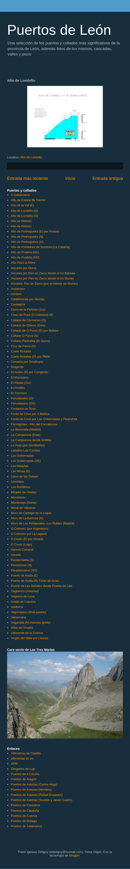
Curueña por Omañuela (27, 361)
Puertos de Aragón (23, 779)
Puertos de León (59, 30)
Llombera (17, 481)
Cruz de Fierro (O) (23, 346)
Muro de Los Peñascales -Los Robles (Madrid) (42, 523)
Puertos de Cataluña (25, 810)
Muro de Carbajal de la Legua (31, 513)
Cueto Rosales (21, 351)
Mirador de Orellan (23, 492)
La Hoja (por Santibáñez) (28, 445)
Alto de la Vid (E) (22, 205)
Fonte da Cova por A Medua (30, 414)
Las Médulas (19, 466)
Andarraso (18, 289)
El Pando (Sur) (21, 382)
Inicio (70, 178)
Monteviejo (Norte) (23, 502)
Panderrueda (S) (22, 560)
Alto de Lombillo (31, 157)
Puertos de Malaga (24, 821)
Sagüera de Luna (23, 596)
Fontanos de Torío (23, 408)
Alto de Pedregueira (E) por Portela (35, 231)
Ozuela (16, 555)
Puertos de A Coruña (25, 774)
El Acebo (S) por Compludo (29, 372)
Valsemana (18, 617)
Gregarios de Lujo (23, 769)
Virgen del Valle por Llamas (29, 638)
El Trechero (18, 393)
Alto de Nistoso (21, 221)
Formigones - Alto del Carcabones (34, 424)
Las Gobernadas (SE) (26, 461)
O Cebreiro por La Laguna (29, 534)
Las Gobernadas (22, 455)
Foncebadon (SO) (23, 403)
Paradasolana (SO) (24, 570)
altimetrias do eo (22, 758)
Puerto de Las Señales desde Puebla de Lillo (41, 586)
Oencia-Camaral (22, 549)
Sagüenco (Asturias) (25, 591)
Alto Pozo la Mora (23, 262)
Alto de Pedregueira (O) (27, 242)
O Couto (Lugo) (21, 544)
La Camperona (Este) (25, 435)
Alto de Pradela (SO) (25, 257)
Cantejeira (18, 304)
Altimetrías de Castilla (26, 753)
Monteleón (18, 497)
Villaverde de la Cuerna (27, 633)
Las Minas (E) (20, 471)
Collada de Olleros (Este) (28, 325)
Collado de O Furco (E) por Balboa (34, 330)
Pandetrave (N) (21, 565)
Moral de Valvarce (23, 508)
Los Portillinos (20, 487)
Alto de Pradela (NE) (25, 252)
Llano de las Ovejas (24, 476)
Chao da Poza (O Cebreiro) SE (32, 314)
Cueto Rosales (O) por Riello (30, 356)
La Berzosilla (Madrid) (26, 429)
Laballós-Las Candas (25, 450)
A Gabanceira (20, 195)
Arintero (16, 294)
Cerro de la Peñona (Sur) (28, 309)
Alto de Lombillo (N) (24, 210)
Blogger (74, 855)
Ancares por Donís (23, 268)
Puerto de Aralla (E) (24, 575)
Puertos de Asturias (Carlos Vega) (34, 784)
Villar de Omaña (22, 627)
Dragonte (17, 367)
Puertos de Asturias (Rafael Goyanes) (36, 795)
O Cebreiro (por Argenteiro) (29, 528)
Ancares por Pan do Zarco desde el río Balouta (43, 273)
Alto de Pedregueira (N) (27, 236)
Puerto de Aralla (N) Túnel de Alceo (35, 580)
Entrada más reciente (27, 178)
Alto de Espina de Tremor (28, 200)
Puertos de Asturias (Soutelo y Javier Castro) (41, 800)
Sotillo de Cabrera (23, 601)
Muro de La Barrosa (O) (27, 518)
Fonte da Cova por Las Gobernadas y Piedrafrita (44, 419)
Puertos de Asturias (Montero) (31, 789)
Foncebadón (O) (22, 398)
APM (14, 763)
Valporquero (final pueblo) (28, 612)
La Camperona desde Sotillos (31, 440)
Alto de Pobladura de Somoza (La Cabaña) (40, 247)
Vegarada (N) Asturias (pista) (30, 622)
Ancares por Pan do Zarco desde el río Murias (42, 278)
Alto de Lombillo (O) (24, 216)
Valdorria (17, 607)
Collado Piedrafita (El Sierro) (30, 341)
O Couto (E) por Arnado (27, 539)
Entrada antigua (108, 178)
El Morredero (20, 377)
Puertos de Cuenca (24, 816)
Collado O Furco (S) (24, 335)
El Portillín (18, 388)
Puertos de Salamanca (26, 826)
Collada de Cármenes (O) (28, 320)
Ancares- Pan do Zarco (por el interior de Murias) (44, 283)
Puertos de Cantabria (25, 805)
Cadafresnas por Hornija (27, 299)
